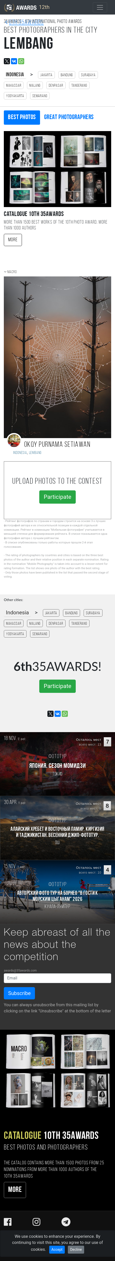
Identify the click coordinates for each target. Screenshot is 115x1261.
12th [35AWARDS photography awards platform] (26, 7)
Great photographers (69, 117)
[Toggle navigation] (100, 7)
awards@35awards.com (20, 970)
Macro (12, 272)
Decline (76, 1249)
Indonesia (15, 75)
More (13, 240)
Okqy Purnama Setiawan (57, 445)
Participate (57, 496)
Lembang (35, 453)
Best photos (22, 117)
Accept (57, 1249)
